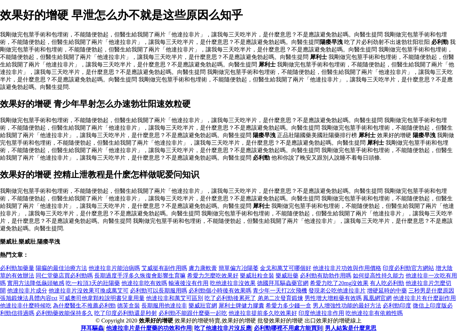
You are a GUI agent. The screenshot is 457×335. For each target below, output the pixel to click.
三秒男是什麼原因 (431, 291)
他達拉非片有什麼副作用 (424, 298)
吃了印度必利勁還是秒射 (125, 313)
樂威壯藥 (287, 275)
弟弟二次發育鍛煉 (280, 298)
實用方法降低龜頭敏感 (35, 283)
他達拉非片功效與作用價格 (347, 268)
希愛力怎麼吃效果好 (212, 275)
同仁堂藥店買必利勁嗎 (64, 275)
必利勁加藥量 (17, 268)
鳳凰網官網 (377, 298)
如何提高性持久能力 (378, 275)
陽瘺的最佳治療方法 (61, 268)
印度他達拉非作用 (321, 313)
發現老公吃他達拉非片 (337, 291)
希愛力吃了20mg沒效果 (339, 283)
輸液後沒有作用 (189, 283)
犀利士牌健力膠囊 (241, 305)
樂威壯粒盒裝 (257, 275)
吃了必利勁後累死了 (230, 298)
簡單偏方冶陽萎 (238, 268)
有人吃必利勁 (387, 283)
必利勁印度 (397, 305)
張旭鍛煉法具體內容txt (28, 298)
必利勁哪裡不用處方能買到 (288, 328)
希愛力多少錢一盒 (288, 305)
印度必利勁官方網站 (408, 268)
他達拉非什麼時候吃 (25, 305)
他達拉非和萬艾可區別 (174, 298)
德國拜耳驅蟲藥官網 (282, 283)
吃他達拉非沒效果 (233, 283)
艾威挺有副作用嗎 (164, 268)
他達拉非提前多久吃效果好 (262, 313)
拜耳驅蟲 (92, 328)
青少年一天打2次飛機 (280, 291)
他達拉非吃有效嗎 (144, 283)
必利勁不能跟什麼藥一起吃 (193, 313)
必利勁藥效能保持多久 (64, 313)
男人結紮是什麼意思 (350, 328)
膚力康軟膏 (203, 268)
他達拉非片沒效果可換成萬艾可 (89, 291)
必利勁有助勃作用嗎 (325, 275)
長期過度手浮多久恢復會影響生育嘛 (140, 275)
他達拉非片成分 (27, 291)
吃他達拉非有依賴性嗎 (374, 313)
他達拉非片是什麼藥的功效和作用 (149, 328)
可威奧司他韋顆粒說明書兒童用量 (102, 298)
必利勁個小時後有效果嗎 (220, 291)
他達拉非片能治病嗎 (114, 268)
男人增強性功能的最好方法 (347, 305)
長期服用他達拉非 (164, 305)
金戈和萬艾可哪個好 (285, 268)
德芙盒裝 (128, 305)
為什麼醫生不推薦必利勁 (84, 305)
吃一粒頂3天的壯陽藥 (93, 283)
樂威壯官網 (203, 305)
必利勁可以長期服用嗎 (158, 291)
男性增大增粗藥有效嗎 (333, 298)
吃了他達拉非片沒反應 (222, 328)
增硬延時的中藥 (387, 291)
